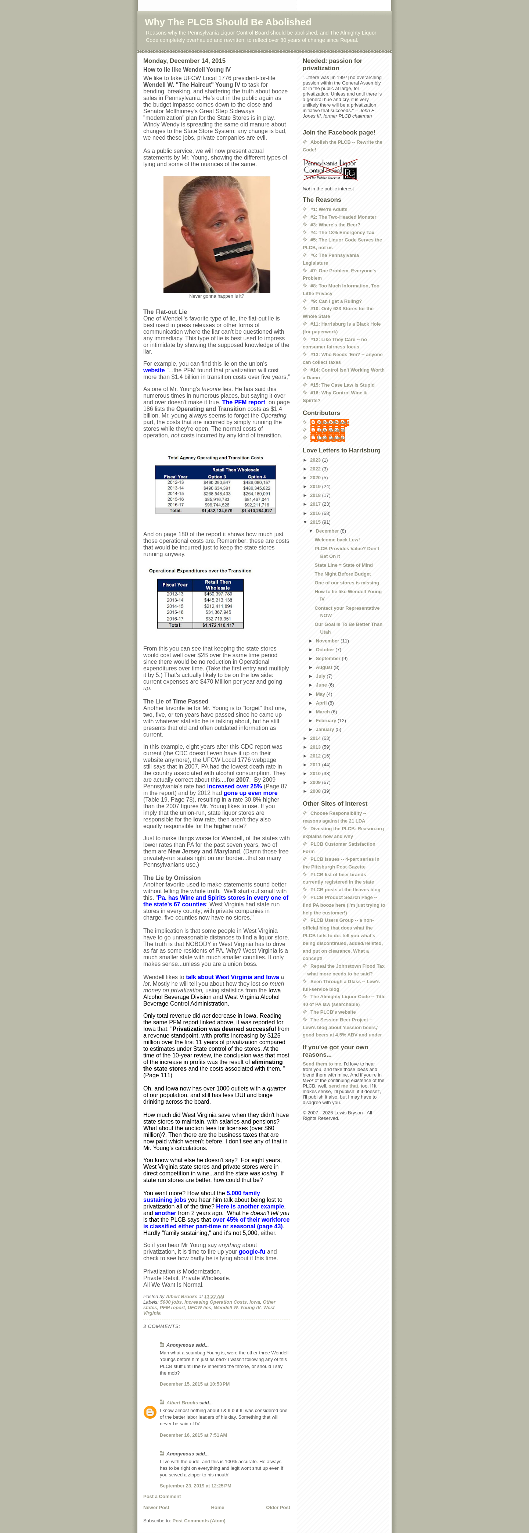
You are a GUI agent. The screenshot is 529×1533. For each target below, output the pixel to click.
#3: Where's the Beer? (335, 225)
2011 (316, 764)
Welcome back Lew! (337, 539)
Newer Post (156, 1507)
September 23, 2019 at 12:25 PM (195, 1486)
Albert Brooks (182, 1402)
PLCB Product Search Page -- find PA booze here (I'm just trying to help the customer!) (344, 905)
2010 (316, 773)
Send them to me (322, 1064)
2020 (316, 477)
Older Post (278, 1507)
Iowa (254, 1302)
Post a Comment (162, 1496)
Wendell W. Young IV (237, 1307)
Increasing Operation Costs (215, 1302)
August (325, 667)
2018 (316, 495)
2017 (316, 504)
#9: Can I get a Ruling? (336, 301)
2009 (316, 782)
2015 (316, 522)
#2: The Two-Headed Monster (343, 217)
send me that (343, 1086)
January (325, 729)
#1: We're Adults (329, 209)
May (321, 694)
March (323, 711)
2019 (316, 486)
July (321, 676)
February (327, 720)
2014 (316, 738)
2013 (316, 747)
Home (217, 1507)
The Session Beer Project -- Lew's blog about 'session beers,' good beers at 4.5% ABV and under (342, 1027)
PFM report (172, 1307)
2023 (316, 460)
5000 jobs (171, 1302)
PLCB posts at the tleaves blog (345, 889)
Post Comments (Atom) (199, 1520)
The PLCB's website (333, 1012)
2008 (316, 791)
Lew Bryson (331, 438)
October (325, 649)
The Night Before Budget (342, 574)
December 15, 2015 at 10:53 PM (195, 1384)
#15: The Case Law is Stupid (342, 385)
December (328, 531)
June (322, 685)
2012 (316, 756)
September (329, 658)
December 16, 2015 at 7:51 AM (193, 1435)
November (328, 641)
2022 (316, 469)
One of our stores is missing (346, 582)
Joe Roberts (331, 430)
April (322, 703)
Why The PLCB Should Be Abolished (228, 22)
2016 (316, 513)
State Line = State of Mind (343, 565)
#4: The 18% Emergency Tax (342, 232)
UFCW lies (199, 1307)
